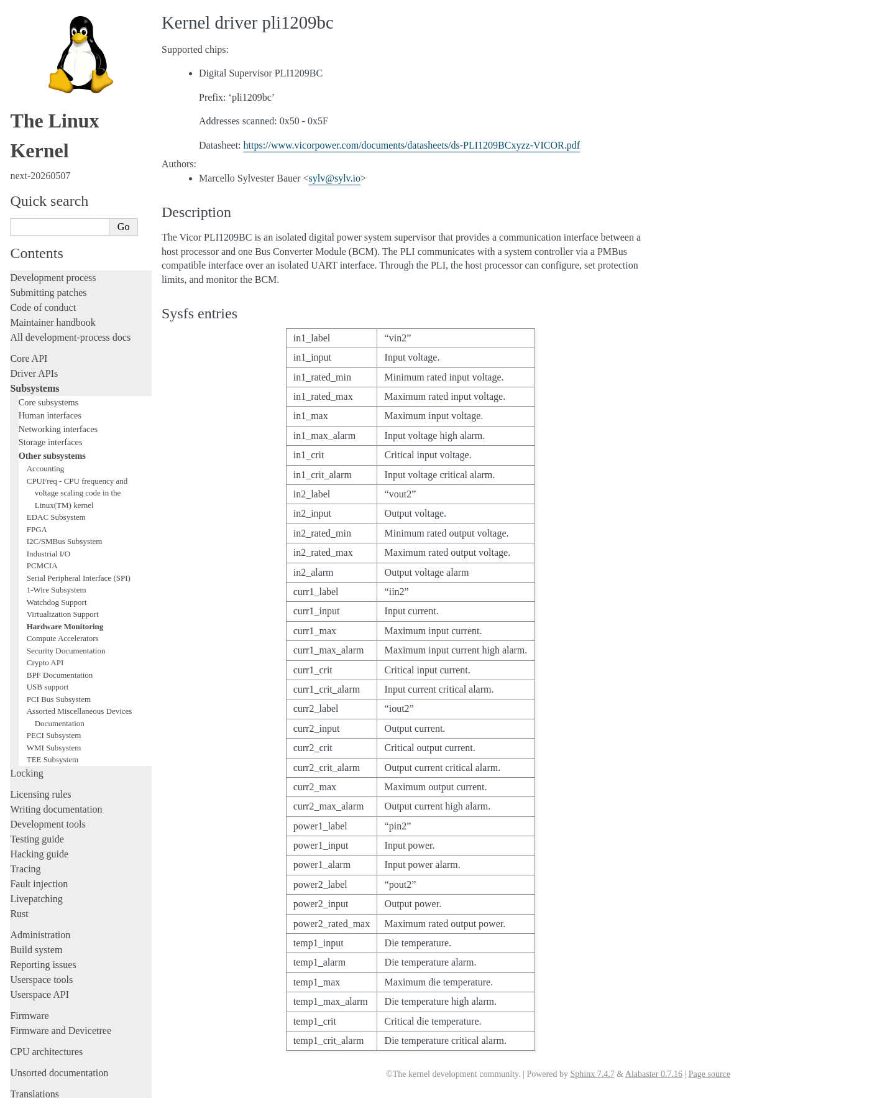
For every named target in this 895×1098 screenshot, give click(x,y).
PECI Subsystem (54, 678)
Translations (34, 1036)
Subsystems (34, 331)
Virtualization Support (63, 556)
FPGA (37, 472)
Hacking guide (39, 796)
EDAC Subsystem (56, 459)
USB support (48, 629)
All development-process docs (70, 280)
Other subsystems (52, 399)
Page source (709, 1074)
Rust (19, 856)
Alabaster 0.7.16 (653, 1074)
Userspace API (39, 937)
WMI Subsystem (54, 690)
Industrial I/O (48, 496)
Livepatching (36, 841)
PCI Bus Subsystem (59, 642)
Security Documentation (66, 593)
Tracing (25, 811)
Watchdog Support (57, 545)
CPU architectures (46, 994)
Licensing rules (40, 737)
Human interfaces (50, 358)
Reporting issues (43, 907)
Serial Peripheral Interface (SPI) (79, 520)
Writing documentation (56, 752)
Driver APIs (34, 316)
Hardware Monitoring (65, 569)
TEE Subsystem (52, 702)
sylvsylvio (335, 178)
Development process (53, 220)
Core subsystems (49, 345)
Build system (36, 892)
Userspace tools (41, 922)
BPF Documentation (60, 617)
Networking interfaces (58, 372)
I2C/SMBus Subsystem (65, 484)
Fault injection (39, 826)
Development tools (47, 767)
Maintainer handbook (52, 265)
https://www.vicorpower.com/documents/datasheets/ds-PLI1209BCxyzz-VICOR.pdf (412, 145)
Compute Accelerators (63, 581)
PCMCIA (42, 508)
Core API (28, 301)
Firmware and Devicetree (60, 973)
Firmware (29, 958)
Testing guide (36, 782)
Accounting (46, 411)
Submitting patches (48, 235)
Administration (40, 877)
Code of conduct (43, 250)
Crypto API (45, 605)
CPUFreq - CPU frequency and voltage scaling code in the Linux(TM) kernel (77, 436)
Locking (26, 716)
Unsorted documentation (59, 1015)
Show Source (36, 1086)
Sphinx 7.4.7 (592, 1074)
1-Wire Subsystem (56, 532)
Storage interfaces (51, 385)
